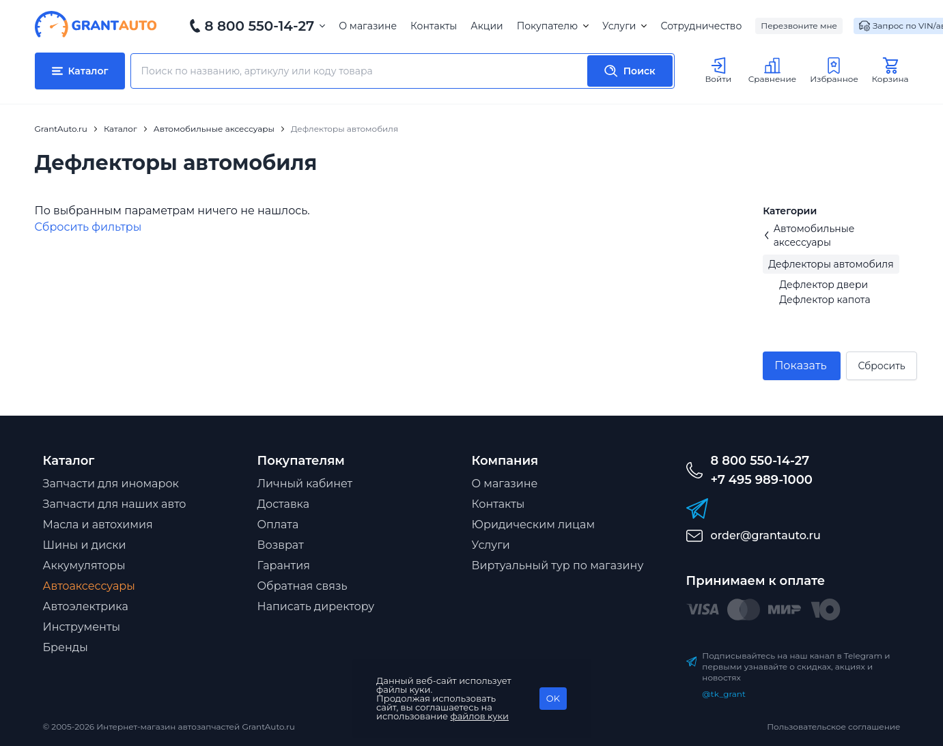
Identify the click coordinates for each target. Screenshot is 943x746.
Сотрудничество (701, 26)
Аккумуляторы (84, 565)
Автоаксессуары (89, 585)
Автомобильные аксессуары (808, 235)
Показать (800, 365)
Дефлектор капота (824, 299)
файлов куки (480, 716)
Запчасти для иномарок (111, 483)
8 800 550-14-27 (260, 26)
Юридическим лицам (533, 524)
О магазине (368, 26)
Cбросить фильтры (88, 226)
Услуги (624, 26)
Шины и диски (84, 545)
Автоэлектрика (85, 606)
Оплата (278, 524)
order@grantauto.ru (766, 535)
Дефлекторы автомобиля (830, 264)
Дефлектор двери (823, 284)
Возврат (280, 545)
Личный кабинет (305, 483)
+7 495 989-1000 (762, 479)
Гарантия (283, 565)
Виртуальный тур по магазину (558, 565)
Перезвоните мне (799, 25)
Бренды (65, 647)
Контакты (433, 26)
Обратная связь (302, 585)
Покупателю (553, 26)
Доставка (283, 504)
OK (553, 698)
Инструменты (82, 626)
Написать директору (316, 606)
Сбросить (881, 366)
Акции (486, 26)
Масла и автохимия (98, 524)
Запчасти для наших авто (114, 504)
